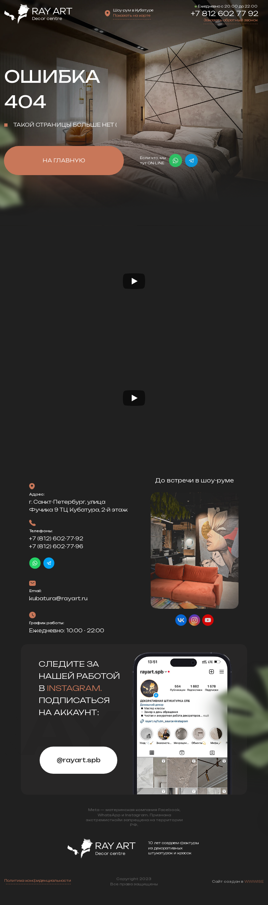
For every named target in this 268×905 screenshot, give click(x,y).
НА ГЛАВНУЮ (64, 160)
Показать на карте (131, 15)
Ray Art (52, 11)
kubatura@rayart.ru (58, 598)
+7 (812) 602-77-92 (56, 538)
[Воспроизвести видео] (134, 281)
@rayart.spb (79, 760)
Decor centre (47, 18)
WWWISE (254, 881)
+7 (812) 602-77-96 (56, 546)
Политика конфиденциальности (37, 880)
